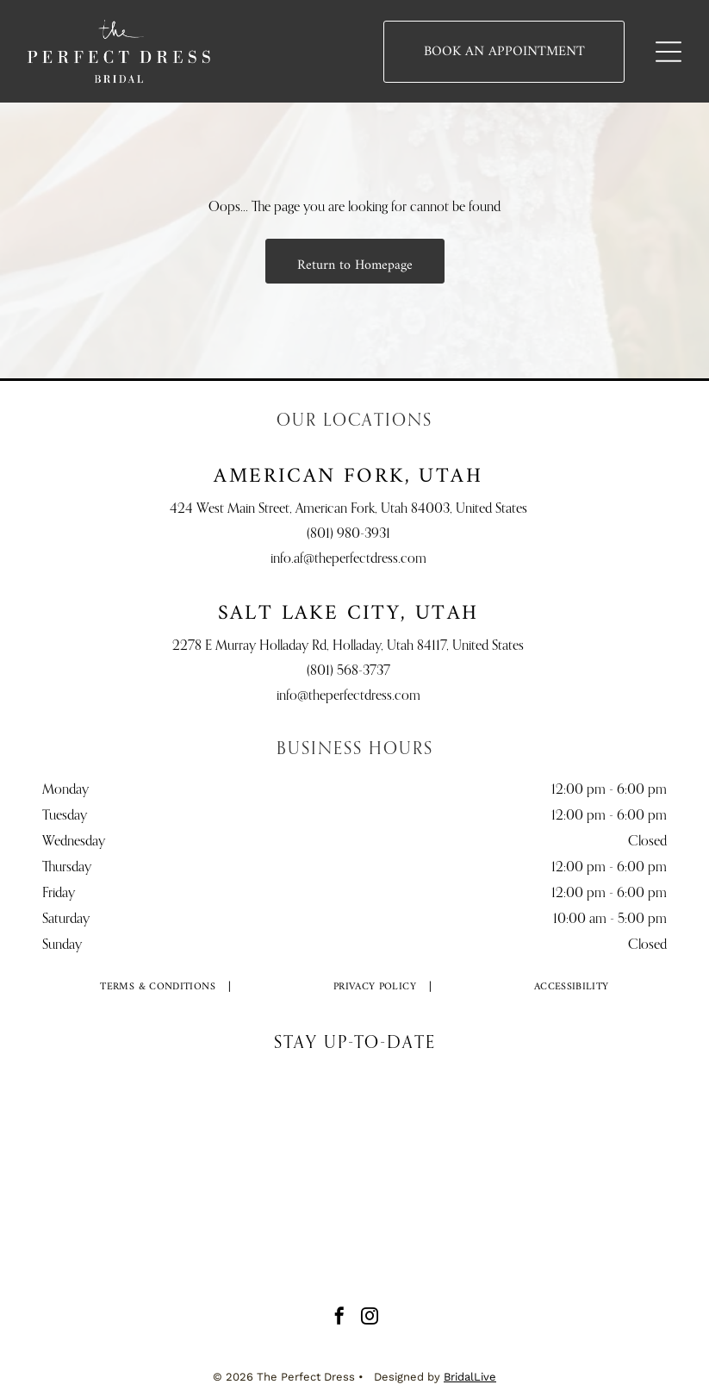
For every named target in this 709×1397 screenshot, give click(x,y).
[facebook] (339, 1318)
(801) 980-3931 (348, 534)
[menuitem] (158, 988)
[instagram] (369, 1318)
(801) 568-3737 (348, 671)
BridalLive (470, 1376)
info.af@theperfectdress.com (348, 559)
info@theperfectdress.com (348, 696)
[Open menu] (668, 52)
